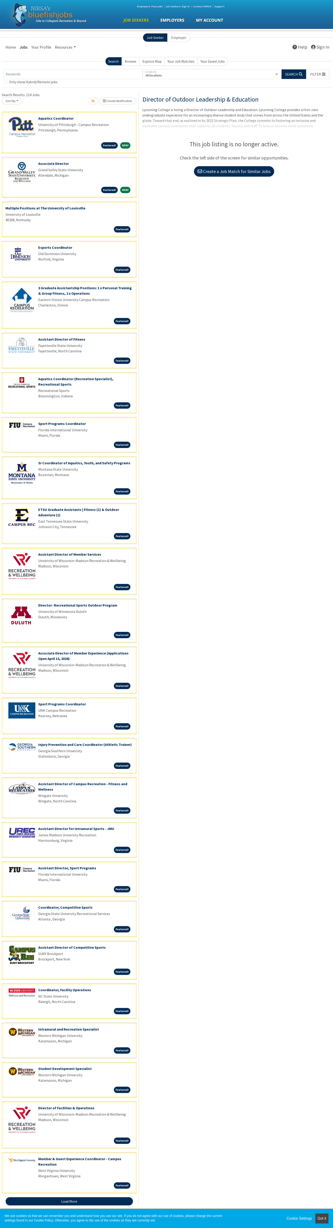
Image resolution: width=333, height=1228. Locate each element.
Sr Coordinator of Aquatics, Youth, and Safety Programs (84, 463)
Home (10, 47)
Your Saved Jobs (213, 61)
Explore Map (152, 61)
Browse (130, 61)
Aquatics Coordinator (56, 118)
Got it (322, 1218)
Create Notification (117, 101)
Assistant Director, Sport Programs (67, 868)
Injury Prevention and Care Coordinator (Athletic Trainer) (85, 744)
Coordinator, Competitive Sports (65, 907)
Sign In (320, 47)
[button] (317, 74)
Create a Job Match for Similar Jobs (234, 171)
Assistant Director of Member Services (69, 554)
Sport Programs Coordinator (62, 423)
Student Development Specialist (65, 1068)
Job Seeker (155, 37)
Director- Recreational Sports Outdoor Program (77, 605)
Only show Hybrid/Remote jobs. (33, 82)
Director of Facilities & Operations (66, 1108)
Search (113, 61)
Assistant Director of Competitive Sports (72, 947)
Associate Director (53, 163)
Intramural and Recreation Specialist (68, 1029)
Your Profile (41, 47)
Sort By (11, 101)
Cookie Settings (299, 1218)
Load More (69, 1201)
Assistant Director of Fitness (61, 339)
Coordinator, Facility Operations (64, 990)
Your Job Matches (181, 61)
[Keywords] (73, 74)
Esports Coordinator (55, 247)
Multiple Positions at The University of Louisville (45, 208)
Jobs (23, 47)
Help (299, 47)
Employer (178, 37)
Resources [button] (63, 47)
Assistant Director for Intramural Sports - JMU (76, 828)
